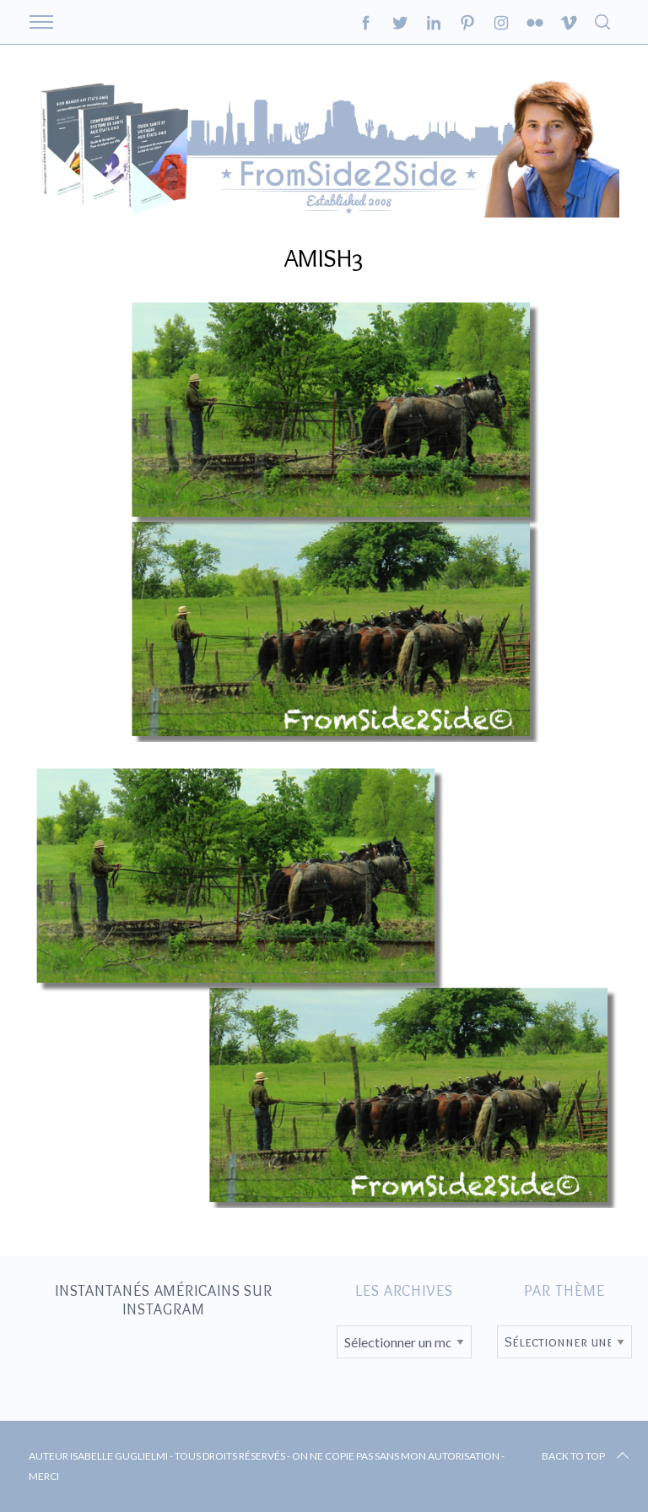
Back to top (587, 1456)
